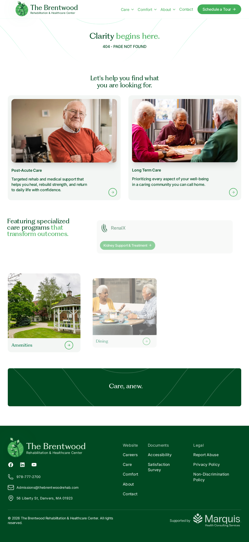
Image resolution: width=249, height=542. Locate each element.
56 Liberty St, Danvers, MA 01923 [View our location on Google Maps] (40, 498)
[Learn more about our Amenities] (44, 312)
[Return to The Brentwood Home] (66, 448)
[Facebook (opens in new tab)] (11, 464)
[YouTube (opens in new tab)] (34, 464)
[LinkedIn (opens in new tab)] (22, 464)
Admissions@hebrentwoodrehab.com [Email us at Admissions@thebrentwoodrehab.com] (43, 487)
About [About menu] (167, 9)
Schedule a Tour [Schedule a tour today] (219, 9)
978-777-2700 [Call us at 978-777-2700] (24, 477)
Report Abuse (206, 454)
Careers (130, 454)
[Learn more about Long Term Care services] (185, 148)
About (128, 484)
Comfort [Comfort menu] (147, 9)
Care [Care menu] (127, 9)
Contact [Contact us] (186, 9)
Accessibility (160, 454)
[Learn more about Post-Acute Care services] (64, 147)
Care (127, 464)
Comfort (130, 474)
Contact (130, 493)
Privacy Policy (206, 464)
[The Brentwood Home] (47, 9)
